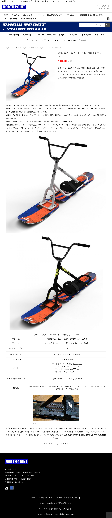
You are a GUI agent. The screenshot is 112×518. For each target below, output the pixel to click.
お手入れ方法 (71, 15)
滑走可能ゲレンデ (54, 15)
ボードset (51, 35)
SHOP (15, 15)
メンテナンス (60, 40)
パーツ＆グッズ (42, 40)
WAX (103, 35)
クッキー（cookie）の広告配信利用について (56, 503)
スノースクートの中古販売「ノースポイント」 (56, 509)
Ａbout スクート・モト (33, 15)
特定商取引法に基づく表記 (91, 15)
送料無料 (82, 40)
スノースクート (13, 35)
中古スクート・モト (90, 35)
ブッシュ (29, 40)
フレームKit (39, 35)
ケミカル (72, 40)
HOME (5, 15)
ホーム (34, 498)
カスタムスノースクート (68, 35)
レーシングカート (10, 19)
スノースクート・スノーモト (68, 498)
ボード (59, 444)
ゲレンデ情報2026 (28, 19)
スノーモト (27, 35)
